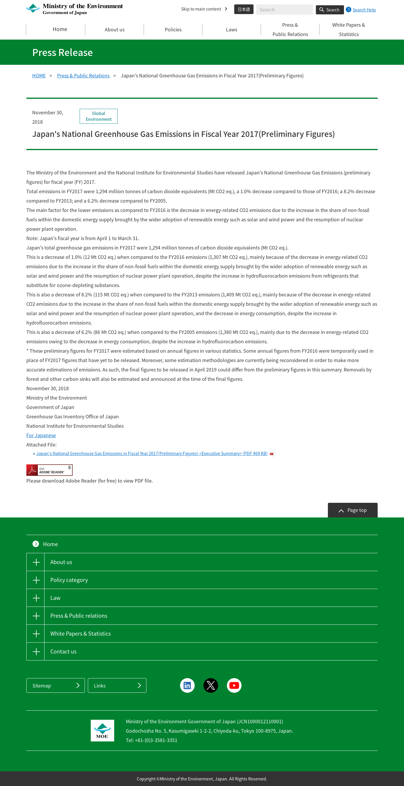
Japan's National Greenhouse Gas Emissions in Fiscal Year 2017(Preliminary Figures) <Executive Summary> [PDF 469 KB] (152, 453)
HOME (39, 75)
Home (56, 29)
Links (99, 685)
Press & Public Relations (83, 75)
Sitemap (41, 685)
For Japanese (41, 435)
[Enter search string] (284, 9)
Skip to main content (201, 9)
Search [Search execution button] (333, 10)
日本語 (244, 9)
